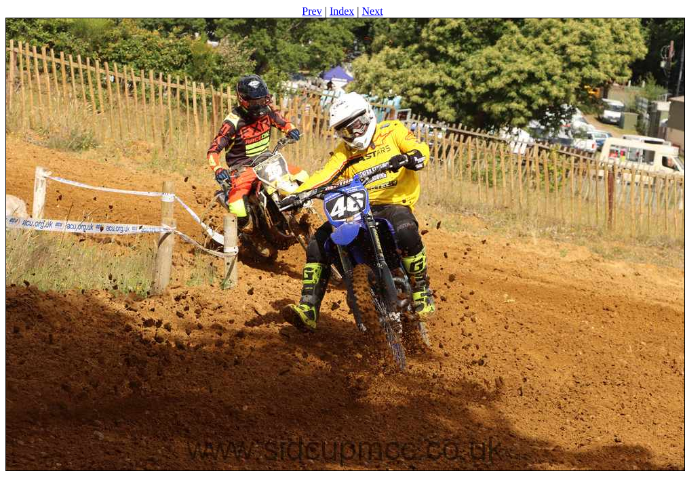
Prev (311, 11)
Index (342, 11)
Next (372, 11)
